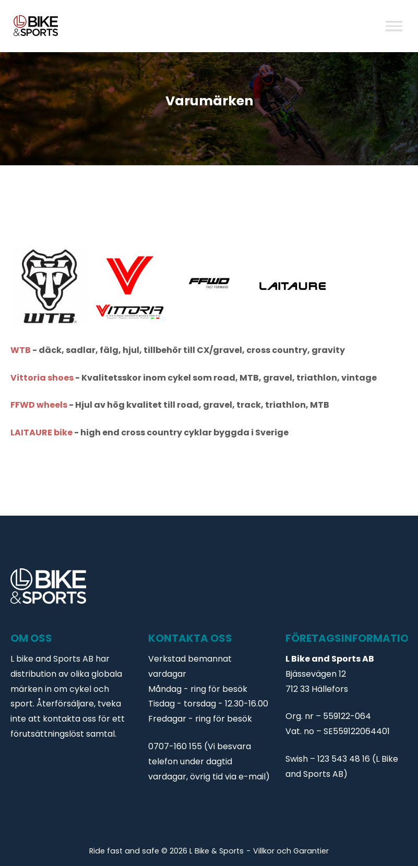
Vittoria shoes (42, 378)
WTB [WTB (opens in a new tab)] (21, 350)
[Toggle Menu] (394, 26)
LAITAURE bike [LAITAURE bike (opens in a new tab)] (41, 432)
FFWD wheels (38, 405)
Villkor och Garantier (291, 851)
